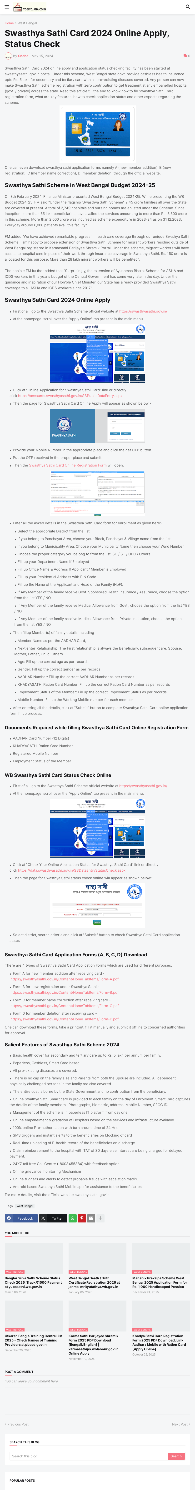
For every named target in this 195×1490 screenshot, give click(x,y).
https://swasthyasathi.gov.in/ (143, 311)
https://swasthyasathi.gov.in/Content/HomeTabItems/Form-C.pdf (64, 1005)
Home (9, 23)
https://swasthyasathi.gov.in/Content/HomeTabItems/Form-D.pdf (64, 1019)
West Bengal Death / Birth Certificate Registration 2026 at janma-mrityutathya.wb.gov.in (94, 1282)
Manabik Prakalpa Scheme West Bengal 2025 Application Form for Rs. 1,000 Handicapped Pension (159, 1282)
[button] (6, 7)
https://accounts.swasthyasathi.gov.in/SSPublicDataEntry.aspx (70, 395)
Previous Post (18, 1424)
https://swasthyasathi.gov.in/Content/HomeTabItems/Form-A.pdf (64, 979)
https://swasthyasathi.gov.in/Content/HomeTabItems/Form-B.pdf (64, 992)
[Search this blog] (89, 1456)
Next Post (180, 1424)
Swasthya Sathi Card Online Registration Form (68, 465)
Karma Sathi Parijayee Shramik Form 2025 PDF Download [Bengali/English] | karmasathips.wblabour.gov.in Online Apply (94, 1344)
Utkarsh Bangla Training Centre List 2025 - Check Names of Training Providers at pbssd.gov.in (33, 1340)
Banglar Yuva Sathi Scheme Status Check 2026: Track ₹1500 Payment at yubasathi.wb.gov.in (33, 1282)
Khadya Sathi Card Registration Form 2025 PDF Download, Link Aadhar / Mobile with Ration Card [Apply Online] (159, 1342)
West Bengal (27, 23)
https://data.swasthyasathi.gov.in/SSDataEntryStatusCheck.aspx (71, 870)
